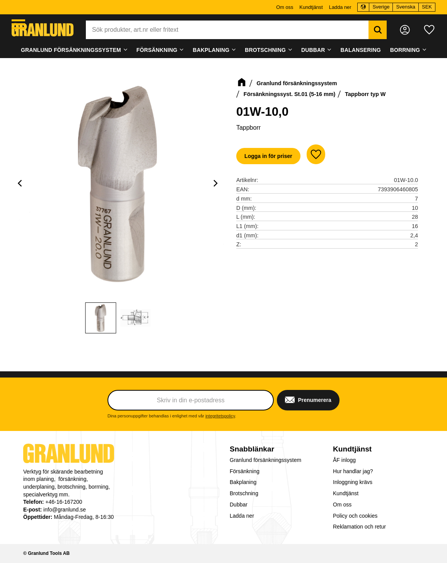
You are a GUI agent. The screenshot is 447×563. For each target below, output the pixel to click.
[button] (18, 24)
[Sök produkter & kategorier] (227, 30)
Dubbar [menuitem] (313, 50)
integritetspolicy (220, 416)
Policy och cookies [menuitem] (355, 516)
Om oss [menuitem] (284, 7)
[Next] (215, 183)
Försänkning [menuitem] (156, 50)
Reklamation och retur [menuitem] (359, 527)
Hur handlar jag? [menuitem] (353, 471)
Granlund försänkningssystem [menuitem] (71, 50)
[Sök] (378, 30)
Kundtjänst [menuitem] (310, 7)
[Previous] (20, 183)
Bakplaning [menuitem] (211, 50)
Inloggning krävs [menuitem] (352, 482)
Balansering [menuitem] (361, 50)
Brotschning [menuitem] (265, 50)
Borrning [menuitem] (405, 50)
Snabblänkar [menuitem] (252, 449)
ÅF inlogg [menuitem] (344, 460)
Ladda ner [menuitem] (340, 7)
